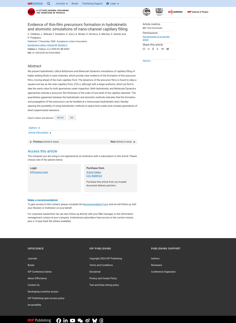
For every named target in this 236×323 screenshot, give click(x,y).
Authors (34, 61)
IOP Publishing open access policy (46, 295)
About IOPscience (37, 276)
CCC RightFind (94, 173)
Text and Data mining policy (104, 282)
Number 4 (62, 45)
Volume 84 (52, 45)
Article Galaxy (93, 169)
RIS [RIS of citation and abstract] (71, 129)
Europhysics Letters (37, 45)
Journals (62, 3)
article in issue (44, 139)
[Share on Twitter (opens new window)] (157, 48)
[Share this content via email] (144, 48)
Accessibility (34, 302)
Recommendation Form (95, 201)
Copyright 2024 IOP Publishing (105, 256)
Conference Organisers (163, 269)
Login (112, 3)
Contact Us (34, 282)
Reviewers (156, 262)
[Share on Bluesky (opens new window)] (167, 48)
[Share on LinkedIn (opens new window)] (149, 48)
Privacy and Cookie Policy (103, 276)
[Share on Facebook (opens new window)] (153, 48)
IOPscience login (39, 169)
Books (75, 3)
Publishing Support (92, 3)
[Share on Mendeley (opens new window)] (162, 48)
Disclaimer (95, 269)
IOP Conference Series (40, 269)
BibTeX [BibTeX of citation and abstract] (60, 129)
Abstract (147, 68)
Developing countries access (43, 289)
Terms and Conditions (101, 262)
